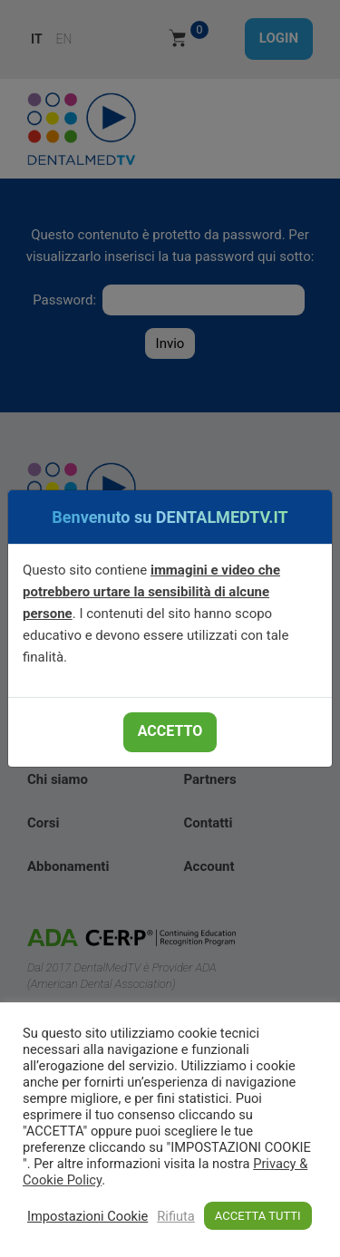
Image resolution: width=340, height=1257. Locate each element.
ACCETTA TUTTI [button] (258, 1216)
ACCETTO (170, 731)
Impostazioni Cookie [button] (87, 1216)
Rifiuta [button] (176, 1216)
